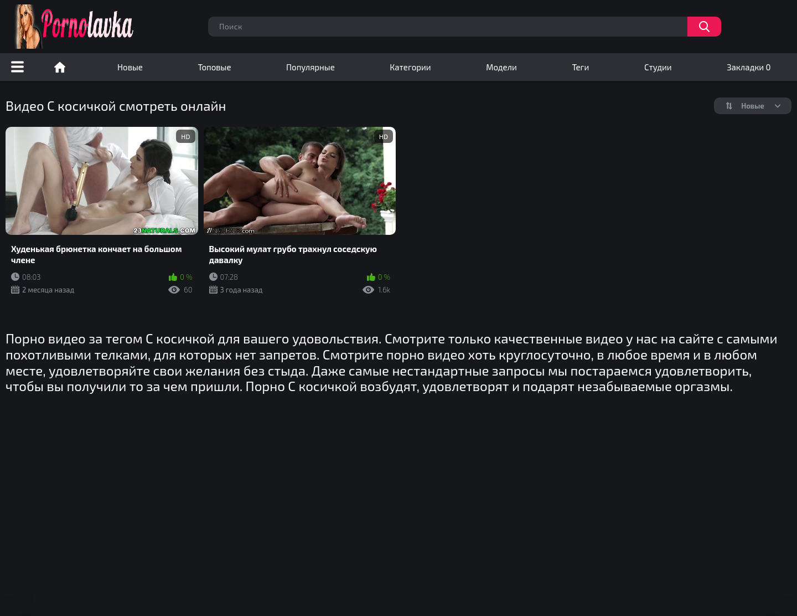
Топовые (214, 67)
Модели (501, 67)
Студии (658, 67)
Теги (580, 67)
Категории (410, 67)
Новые (130, 67)
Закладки (748, 67)
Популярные (310, 67)
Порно (60, 67)
